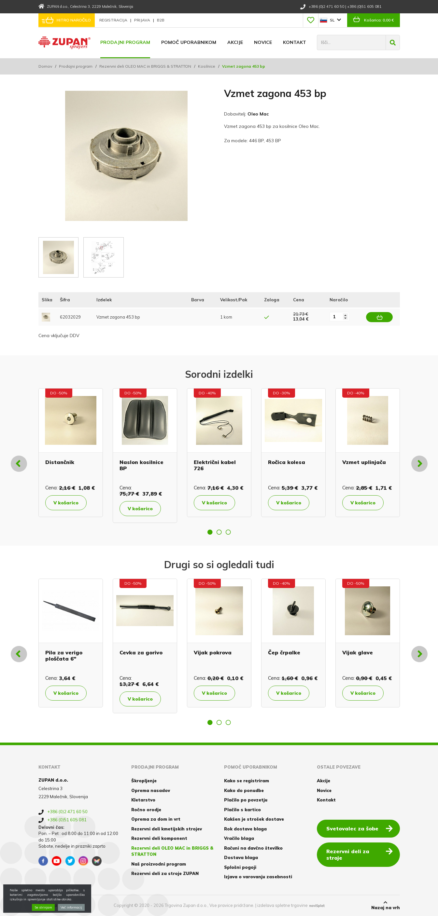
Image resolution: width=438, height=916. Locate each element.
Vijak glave (357, 652)
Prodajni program (125, 42)
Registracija (113, 20)
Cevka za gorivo (141, 652)
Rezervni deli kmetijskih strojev (166, 828)
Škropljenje (144, 780)
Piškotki (47, 905)
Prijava (142, 20)
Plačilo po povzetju (245, 799)
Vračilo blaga (239, 838)
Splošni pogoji (240, 867)
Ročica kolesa (286, 462)
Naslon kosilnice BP (141, 465)
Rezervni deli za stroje (359, 854)
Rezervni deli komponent (159, 838)
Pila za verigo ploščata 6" (63, 655)
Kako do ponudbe (244, 790)
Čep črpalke (284, 652)
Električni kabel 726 (215, 465)
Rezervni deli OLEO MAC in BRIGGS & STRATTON (145, 66)
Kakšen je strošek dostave (254, 819)
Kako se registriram (246, 780)
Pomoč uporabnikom (188, 42)
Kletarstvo (143, 799)
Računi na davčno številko (253, 848)
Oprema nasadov (150, 790)
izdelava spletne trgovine (282, 905)
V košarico (65, 503)
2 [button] (219, 532)
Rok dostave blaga (245, 828)
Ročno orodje (146, 809)
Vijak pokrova (213, 652)
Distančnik (59, 462)
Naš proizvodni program (158, 864)
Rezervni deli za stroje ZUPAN (165, 873)
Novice (263, 42)
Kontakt (294, 42)
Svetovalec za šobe (359, 828)
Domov (45, 66)
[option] (70, 452)
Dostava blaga (241, 857)
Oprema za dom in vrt (155, 819)
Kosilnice (206, 66)
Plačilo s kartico (242, 809)
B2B (160, 20)
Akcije (235, 42)
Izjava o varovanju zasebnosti (258, 876)
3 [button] (228, 532)
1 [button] (210, 532)
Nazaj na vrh (385, 905)
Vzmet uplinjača (364, 462)
